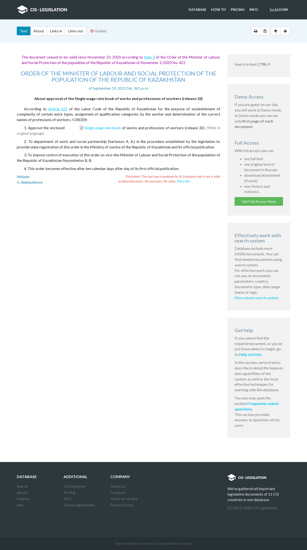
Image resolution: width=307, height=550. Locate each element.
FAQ (67, 498)
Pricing (238, 9)
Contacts (117, 492)
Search (22, 486)
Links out (75, 31)
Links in (56, 31)
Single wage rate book (102, 127)
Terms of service (123, 498)
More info (183, 181)
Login (279, 9)
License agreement (79, 505)
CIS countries (74, 486)
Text (23, 31)
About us (117, 486)
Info (253, 9)
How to (218, 9)
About (38, 31)
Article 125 (58, 108)
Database (197, 9)
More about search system (256, 297)
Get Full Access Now (259, 201)
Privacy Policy (122, 505)
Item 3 (149, 57)
